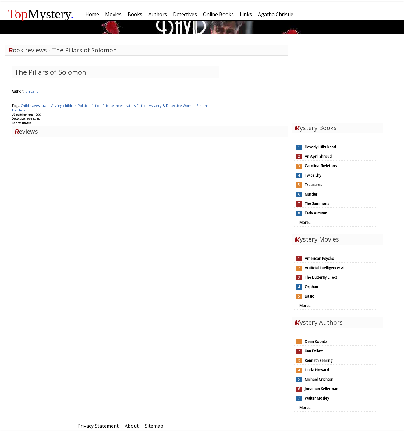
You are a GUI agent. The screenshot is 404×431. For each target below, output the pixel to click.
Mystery (41, 14)
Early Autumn (316, 213)
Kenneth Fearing (318, 360)
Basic (309, 296)
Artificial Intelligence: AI (324, 267)
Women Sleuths (195, 105)
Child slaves (31, 105)
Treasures (313, 184)
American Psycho (319, 258)
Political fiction (90, 105)
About (132, 425)
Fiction (142, 105)
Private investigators (119, 105)
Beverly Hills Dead (320, 147)
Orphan (311, 286)
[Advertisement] (337, 82)
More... (305, 222)
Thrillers (18, 110)
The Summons (317, 203)
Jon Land (32, 91)
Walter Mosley (317, 398)
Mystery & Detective (165, 105)
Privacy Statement (98, 425)
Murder (311, 194)
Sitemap (154, 425)
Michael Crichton (319, 379)
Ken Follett (314, 351)
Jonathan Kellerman (321, 388)
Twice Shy (313, 175)
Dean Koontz (316, 341)
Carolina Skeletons (321, 165)
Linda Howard (317, 370)
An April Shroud (318, 156)
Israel (45, 105)
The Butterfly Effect (321, 277)
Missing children (64, 105)
